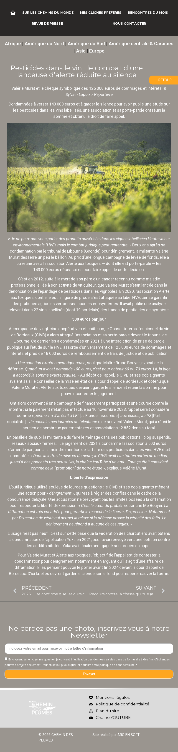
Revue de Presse (47, 23)
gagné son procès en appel (126, 545)
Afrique (13, 43)
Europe (96, 51)
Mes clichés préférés (100, 13)
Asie (81, 51)
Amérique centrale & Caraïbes (141, 43)
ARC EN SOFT (128, 735)
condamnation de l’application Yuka (44, 539)
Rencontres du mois (148, 13)
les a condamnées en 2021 (75, 341)
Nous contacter (129, 23)
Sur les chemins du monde (48, 13)
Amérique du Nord (44, 43)
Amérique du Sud (86, 43)
